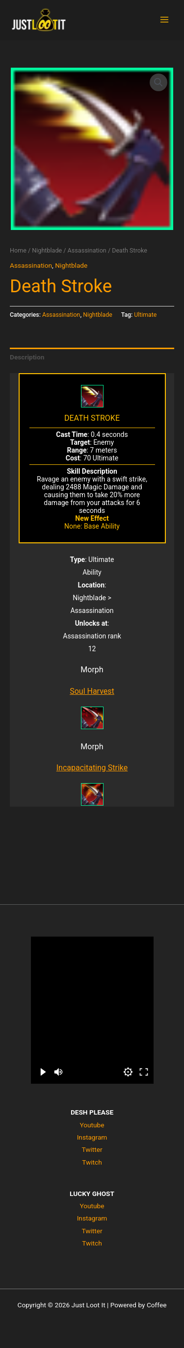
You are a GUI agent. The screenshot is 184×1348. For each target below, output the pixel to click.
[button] (158, 82)
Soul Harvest (92, 691)
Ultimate (145, 314)
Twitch (92, 1162)
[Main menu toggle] (164, 19)
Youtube (91, 1125)
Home (18, 250)
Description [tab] (27, 357)
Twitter (91, 1149)
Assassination (87, 250)
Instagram (92, 1137)
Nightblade (47, 250)
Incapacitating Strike (92, 767)
